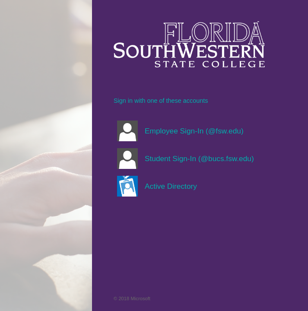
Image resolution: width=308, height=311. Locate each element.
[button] (189, 131)
